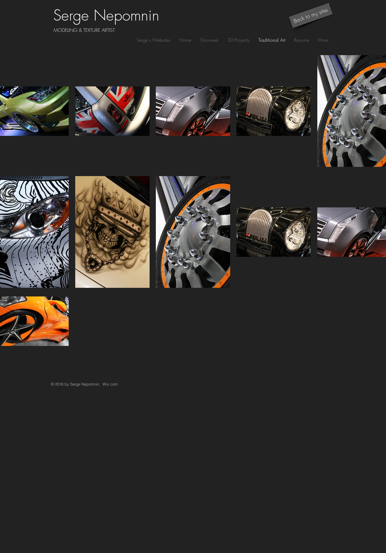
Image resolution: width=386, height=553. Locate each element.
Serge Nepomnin (106, 15)
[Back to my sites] (310, 15)
